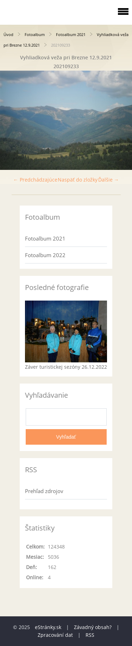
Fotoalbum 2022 (45, 255)
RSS (90, 635)
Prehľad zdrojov (44, 490)
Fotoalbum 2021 (71, 34)
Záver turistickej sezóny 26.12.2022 (66, 366)
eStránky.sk (48, 627)
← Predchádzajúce (35, 179)
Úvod (8, 34)
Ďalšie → (108, 179)
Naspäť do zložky (78, 179)
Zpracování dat (55, 635)
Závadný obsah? (93, 627)
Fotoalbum (35, 34)
